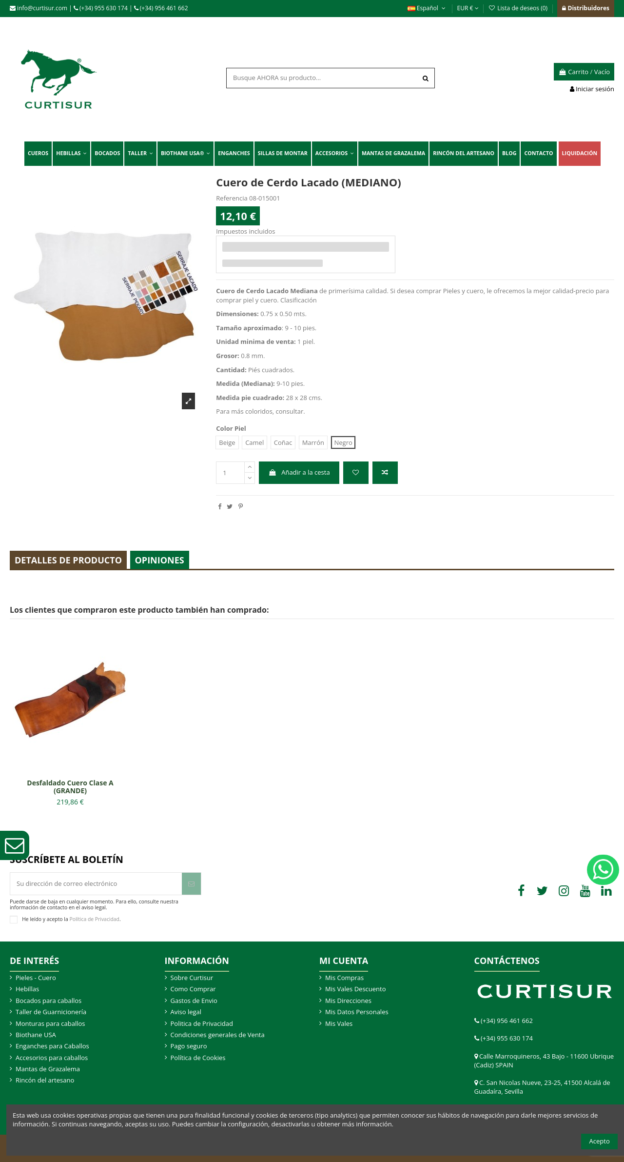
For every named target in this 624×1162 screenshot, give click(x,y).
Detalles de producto (68, 560)
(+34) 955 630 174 (101, 8)
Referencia (231, 198)
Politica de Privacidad (202, 1023)
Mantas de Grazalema (48, 1068)
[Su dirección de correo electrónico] (96, 884)
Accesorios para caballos (52, 1057)
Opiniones (159, 560)
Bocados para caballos (48, 1000)
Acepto (599, 1141)
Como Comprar (193, 988)
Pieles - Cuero (36, 977)
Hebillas (27, 988)
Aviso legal (186, 1011)
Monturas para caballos (50, 1023)
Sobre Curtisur (192, 977)
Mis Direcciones (348, 1000)
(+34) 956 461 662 (161, 8)
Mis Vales (338, 1023)
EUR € (468, 8)
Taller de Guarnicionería (51, 1011)
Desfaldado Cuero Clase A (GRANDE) (70, 787)
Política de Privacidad (94, 919)
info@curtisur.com (38, 8)
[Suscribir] (191, 884)
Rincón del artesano (45, 1080)
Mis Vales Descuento (355, 988)
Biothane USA (36, 1034)
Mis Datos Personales (357, 1011)
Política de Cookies (198, 1057)
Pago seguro (189, 1046)
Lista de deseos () (518, 8)
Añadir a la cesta (299, 472)
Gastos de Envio (194, 1000)
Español (428, 8)
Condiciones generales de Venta (218, 1034)
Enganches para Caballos (52, 1046)
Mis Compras (344, 977)
